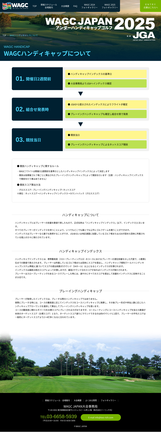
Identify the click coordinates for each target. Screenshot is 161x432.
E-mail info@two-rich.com (100, 417)
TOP (4, 35)
